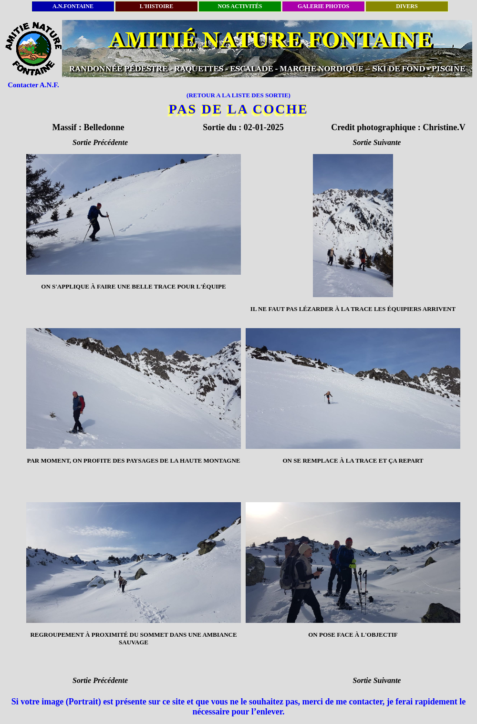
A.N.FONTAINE (72, 6)
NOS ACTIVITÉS (240, 6)
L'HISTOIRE (156, 6)
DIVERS (406, 6)
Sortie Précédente (100, 142)
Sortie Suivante (377, 142)
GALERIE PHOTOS (323, 6)
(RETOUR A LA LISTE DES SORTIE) (238, 95)
